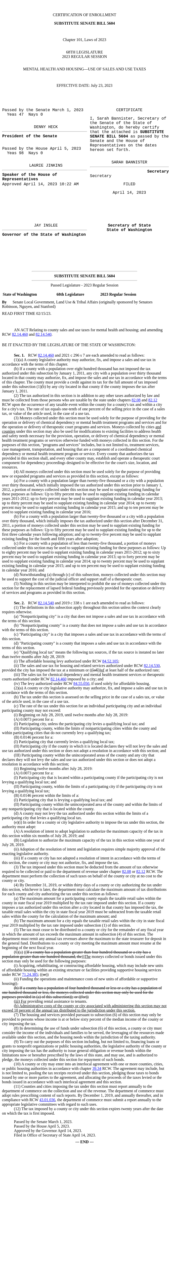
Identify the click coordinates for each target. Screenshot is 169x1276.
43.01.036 (47, 1100)
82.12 (152, 400)
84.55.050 (81, 683)
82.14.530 (152, 665)
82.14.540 (43, 334)
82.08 (136, 400)
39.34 (96, 1068)
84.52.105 (110, 661)
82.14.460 (20, 334)
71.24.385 (30, 974)
